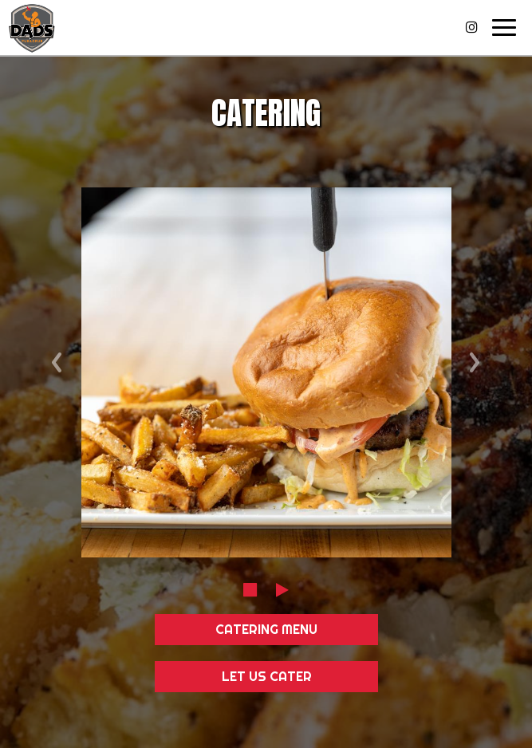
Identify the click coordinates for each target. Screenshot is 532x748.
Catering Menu (266, 629)
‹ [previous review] (57, 357)
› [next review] (475, 357)
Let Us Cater (266, 676)
